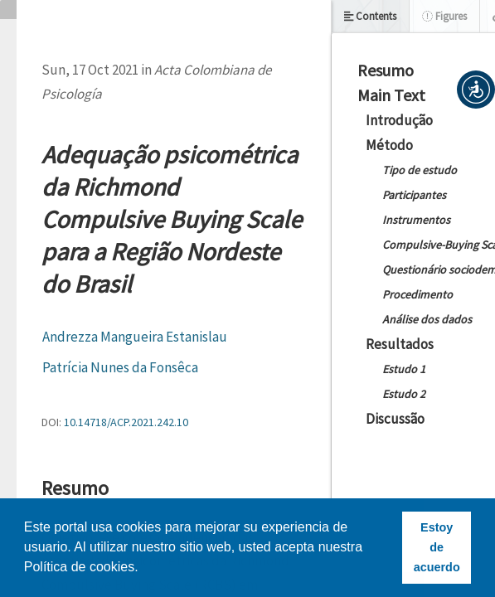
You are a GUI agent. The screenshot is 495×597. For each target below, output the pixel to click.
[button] (476, 89)
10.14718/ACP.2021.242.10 (126, 422)
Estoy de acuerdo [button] (437, 547)
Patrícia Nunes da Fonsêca (120, 367)
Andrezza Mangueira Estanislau (134, 337)
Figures (444, 16)
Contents (370, 16)
